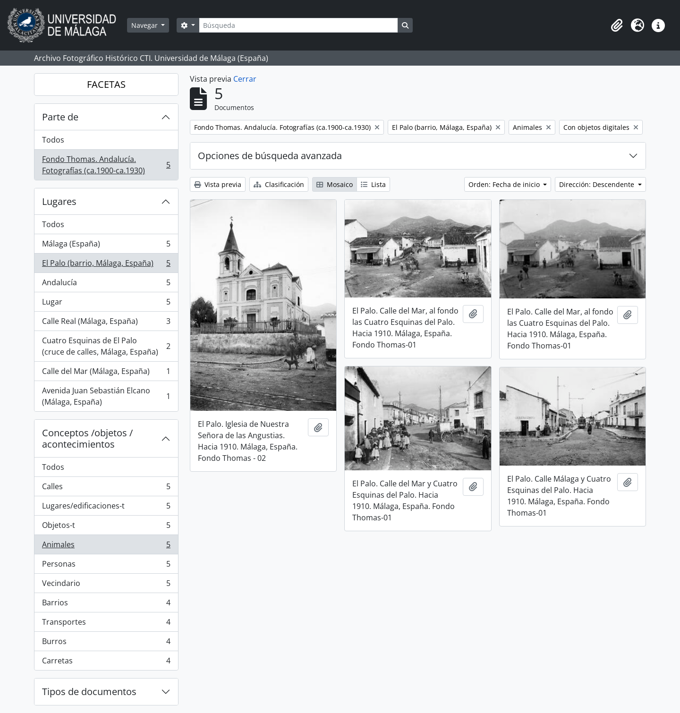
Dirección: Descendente (597, 184)
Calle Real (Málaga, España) (106, 323)
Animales (106, 546)
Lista (373, 184)
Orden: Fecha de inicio (505, 184)
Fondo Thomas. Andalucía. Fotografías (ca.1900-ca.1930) (106, 165)
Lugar (106, 304)
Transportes (106, 624)
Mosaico (334, 184)
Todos (53, 140)
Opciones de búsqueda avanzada (270, 155)
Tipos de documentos (89, 691)
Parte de (60, 116)
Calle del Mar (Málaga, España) (106, 373)
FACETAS (106, 84)
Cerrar (244, 79)
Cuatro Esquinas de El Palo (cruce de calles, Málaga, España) (106, 346)
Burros (106, 643)
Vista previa (217, 184)
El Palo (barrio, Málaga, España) (106, 265)
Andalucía (106, 284)
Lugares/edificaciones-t (106, 508)
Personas (106, 566)
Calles (106, 488)
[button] (616, 25)
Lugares (59, 201)
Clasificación (279, 184)
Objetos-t (106, 527)
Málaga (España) (106, 246)
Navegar (145, 25)
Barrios (106, 604)
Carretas (106, 662)
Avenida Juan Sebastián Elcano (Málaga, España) (106, 396)
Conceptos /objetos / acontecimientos (87, 438)
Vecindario (106, 585)
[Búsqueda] (298, 25)
